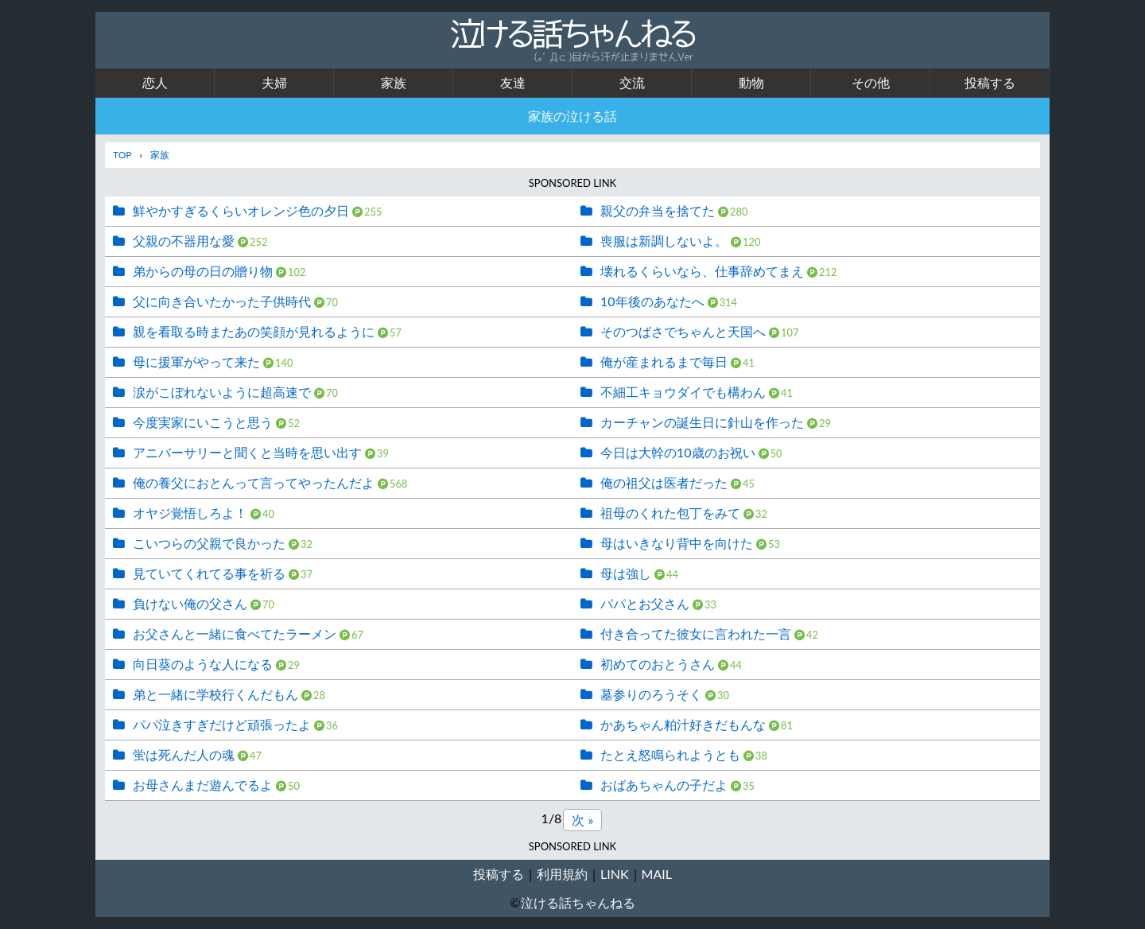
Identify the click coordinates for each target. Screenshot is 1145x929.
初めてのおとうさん (657, 663)
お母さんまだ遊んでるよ (203, 784)
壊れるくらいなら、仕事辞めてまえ (702, 270)
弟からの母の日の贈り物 (203, 270)
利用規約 (562, 873)
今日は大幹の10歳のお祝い (677, 452)
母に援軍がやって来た (196, 361)
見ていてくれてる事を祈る (209, 573)
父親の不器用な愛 (184, 240)
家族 (393, 82)
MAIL (657, 873)
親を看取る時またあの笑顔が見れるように (254, 331)
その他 (871, 82)
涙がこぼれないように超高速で (222, 391)
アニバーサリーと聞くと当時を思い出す (247, 452)
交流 (632, 82)
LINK (614, 873)
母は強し (625, 573)
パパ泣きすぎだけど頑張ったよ (222, 724)
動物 (751, 82)
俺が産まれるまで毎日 (664, 361)
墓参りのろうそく (651, 694)
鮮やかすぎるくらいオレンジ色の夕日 (241, 210)
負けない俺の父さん (190, 603)
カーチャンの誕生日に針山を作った (702, 422)
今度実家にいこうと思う (203, 422)
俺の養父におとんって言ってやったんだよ (254, 482)
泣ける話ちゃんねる (578, 902)
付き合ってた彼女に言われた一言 (695, 633)
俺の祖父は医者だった (664, 482)
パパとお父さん (644, 603)
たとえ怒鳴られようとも (670, 754)
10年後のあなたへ (652, 301)
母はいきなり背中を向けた (676, 542)
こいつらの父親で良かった (209, 542)
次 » (582, 819)
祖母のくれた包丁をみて (670, 512)
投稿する (990, 82)
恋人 (155, 82)
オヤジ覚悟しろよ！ (190, 512)
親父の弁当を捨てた (657, 210)
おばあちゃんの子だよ (664, 784)
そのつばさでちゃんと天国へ (683, 331)
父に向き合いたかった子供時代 (222, 301)
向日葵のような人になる (203, 663)
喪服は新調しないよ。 (664, 240)
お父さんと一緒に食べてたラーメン (234, 633)
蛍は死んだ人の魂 (184, 754)
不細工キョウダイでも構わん (683, 391)
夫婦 (274, 82)
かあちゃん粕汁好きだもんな (683, 724)
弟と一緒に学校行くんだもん (215, 694)
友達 (513, 82)
